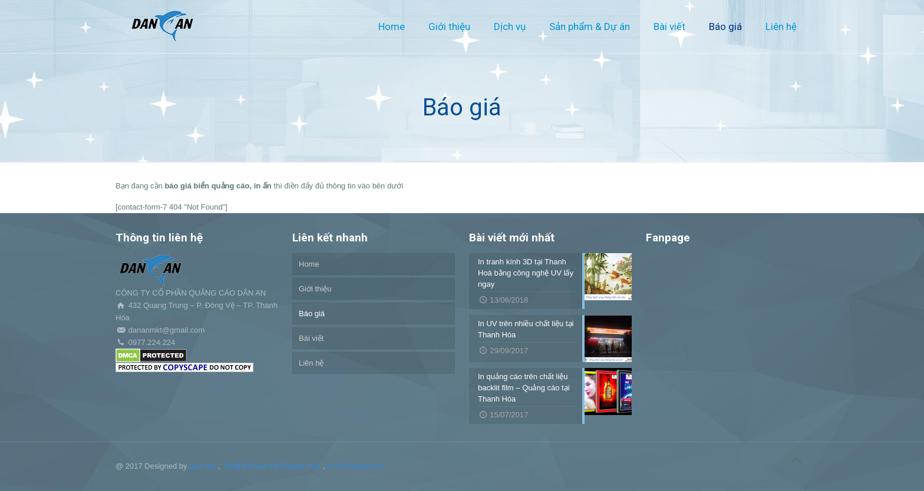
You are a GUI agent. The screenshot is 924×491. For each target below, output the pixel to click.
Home (309, 264)
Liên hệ (311, 363)
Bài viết (311, 338)
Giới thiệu (315, 288)
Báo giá (312, 313)
